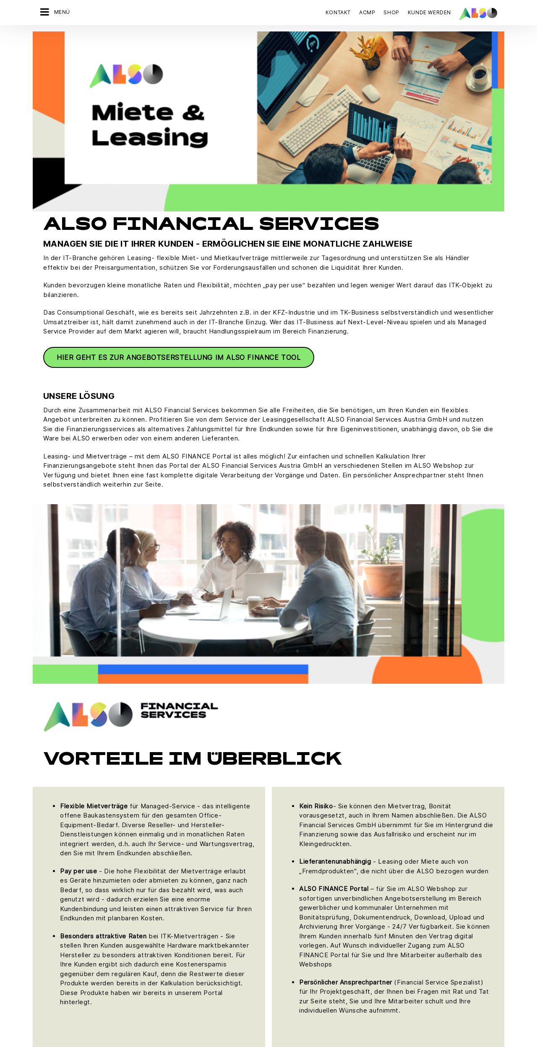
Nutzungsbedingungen (309, 985)
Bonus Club (202, 869)
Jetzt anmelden (396, 980)
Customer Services (213, 884)
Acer (269, 869)
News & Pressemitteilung (68, 899)
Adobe (272, 884)
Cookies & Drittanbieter (138, 985)
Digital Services (132, 869)
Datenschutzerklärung (206, 985)
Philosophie (50, 928)
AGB (95, 985)
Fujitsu (272, 899)
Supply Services (132, 943)
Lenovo (273, 958)
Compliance (50, 869)
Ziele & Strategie (56, 958)
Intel (269, 943)
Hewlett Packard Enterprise (301, 914)
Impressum (257, 985)
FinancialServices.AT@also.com (427, 787)
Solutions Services (136, 928)
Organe (44, 914)
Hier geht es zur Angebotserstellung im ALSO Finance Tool (179, 178)
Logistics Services (135, 914)
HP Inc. (272, 928)
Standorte (47, 943)
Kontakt (338, 12)
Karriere (45, 884)
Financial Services (135, 884)
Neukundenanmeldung (217, 899)
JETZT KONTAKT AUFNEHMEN (411, 901)
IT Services (125, 899)
